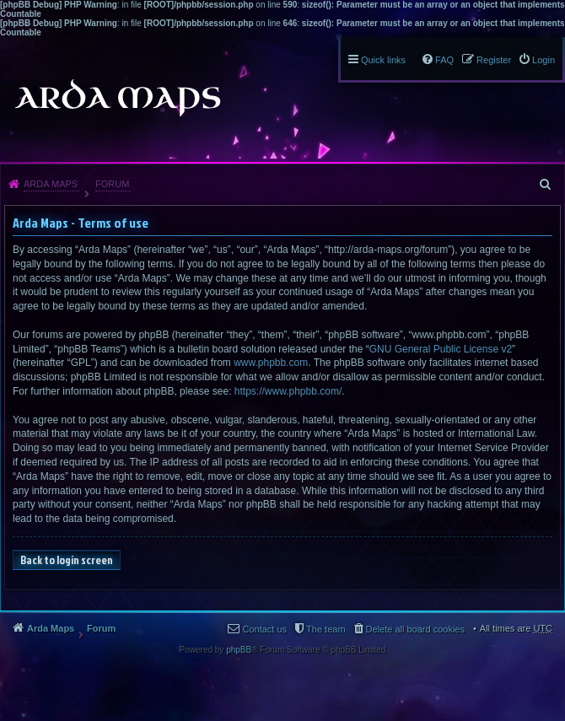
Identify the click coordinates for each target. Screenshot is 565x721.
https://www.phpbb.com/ (288, 391)
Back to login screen (66, 560)
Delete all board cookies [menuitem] (415, 629)
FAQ (444, 60)
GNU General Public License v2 (440, 349)
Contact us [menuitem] (264, 629)
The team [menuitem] (325, 629)
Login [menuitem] (543, 60)
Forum (112, 184)
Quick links (383, 60)
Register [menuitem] (493, 60)
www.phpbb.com (271, 363)
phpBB (238, 649)
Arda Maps (51, 184)
